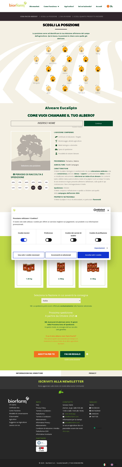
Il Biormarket (13, 416)
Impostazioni (100, 248)
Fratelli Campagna (72, 165)
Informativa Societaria (44, 434)
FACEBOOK (94, 408)
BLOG (91, 405)
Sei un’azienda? (85, 6)
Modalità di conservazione (18, 413)
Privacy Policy (41, 408)
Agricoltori (69, 6)
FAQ (37, 405)
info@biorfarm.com (72, 417)
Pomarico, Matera (72, 161)
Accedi (99, 6)
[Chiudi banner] (108, 210)
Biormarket (34, 6)
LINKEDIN (94, 414)
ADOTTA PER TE (46, 354)
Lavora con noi (14, 425)
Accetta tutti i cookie (93, 255)
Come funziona (50, 6)
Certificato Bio (14, 408)
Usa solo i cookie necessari (29, 255)
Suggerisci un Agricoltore (18, 422)
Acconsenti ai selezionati (61, 255)
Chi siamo (12, 405)
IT (107, 464)
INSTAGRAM (94, 411)
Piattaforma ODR (42, 431)
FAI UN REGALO (72, 354)
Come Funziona (14, 411)
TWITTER (93, 417)
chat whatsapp (70, 414)
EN (115, 464)
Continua (98, 123)
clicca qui (66, 431)
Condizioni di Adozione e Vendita (47, 428)
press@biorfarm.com (72, 422)
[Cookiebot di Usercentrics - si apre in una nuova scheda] (95, 210)
